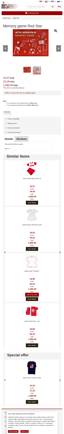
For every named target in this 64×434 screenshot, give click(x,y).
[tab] (32, 119)
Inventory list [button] (32, 13)
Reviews (22, 138)
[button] (4, 251)
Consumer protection (13, 132)
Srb (41, 1)
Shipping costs (11, 123)
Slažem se (24, 431)
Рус (59, 1)
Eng (47, 1)
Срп (53, 1)
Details (9, 138)
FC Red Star (8, 114)
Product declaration (12, 128)
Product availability (12, 119)
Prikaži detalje (13, 431)
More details (32, 202)
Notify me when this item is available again (20, 93)
